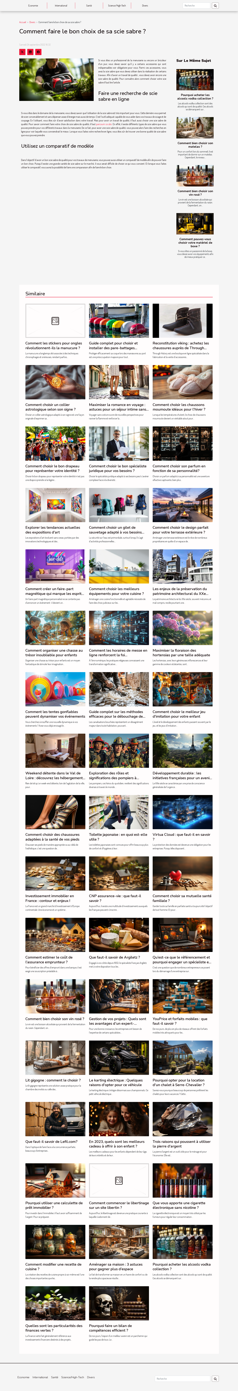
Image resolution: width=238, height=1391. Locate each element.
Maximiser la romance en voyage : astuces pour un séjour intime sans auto (117, 409)
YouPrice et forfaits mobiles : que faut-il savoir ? (180, 1021)
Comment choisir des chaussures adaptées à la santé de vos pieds (52, 837)
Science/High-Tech (117, 5)
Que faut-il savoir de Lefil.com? (51, 1141)
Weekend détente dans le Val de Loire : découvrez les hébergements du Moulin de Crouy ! (54, 778)
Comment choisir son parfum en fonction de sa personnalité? (179, 468)
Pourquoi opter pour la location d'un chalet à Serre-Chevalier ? (179, 1082)
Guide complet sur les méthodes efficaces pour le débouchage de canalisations (116, 716)
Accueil (22, 22)
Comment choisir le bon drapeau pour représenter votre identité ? (52, 468)
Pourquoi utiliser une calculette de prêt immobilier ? (54, 1205)
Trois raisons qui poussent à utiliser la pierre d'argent (182, 1144)
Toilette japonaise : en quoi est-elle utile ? (118, 837)
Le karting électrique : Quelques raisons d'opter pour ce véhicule (116, 1082)
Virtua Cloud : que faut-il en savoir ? (181, 837)
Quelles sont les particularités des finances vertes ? (53, 1328)
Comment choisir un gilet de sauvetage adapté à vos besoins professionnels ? (115, 532)
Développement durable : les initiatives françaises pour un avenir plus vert (182, 778)
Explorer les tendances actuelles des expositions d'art (52, 530)
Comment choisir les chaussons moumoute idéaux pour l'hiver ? (179, 407)
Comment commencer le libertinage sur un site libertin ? (119, 1205)
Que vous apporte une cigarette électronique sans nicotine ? (179, 1205)
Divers (145, 5)
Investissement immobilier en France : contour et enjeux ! (49, 898)
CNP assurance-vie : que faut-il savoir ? (115, 898)
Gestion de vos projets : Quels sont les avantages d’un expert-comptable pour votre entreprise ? (117, 1023)
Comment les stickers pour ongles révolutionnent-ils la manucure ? (53, 345)
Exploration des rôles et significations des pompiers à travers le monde (112, 778)
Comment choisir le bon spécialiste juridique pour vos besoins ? (117, 468)
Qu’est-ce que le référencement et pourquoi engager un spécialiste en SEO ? (182, 962)
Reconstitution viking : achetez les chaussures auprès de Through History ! (181, 348)
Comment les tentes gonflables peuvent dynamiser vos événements (55, 714)
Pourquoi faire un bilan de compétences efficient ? (110, 1328)
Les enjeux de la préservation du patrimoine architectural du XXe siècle (180, 593)
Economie (33, 5)
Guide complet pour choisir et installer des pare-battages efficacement (113, 348)
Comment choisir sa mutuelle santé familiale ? (182, 898)
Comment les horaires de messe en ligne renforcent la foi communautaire (118, 655)
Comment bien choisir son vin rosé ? (195, 193)
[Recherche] (196, 5)
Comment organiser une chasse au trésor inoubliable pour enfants (54, 653)
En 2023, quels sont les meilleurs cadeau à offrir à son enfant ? (116, 1144)
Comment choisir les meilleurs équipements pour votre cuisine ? (116, 591)
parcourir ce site (104, 124)
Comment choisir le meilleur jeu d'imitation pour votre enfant (179, 714)
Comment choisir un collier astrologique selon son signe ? (50, 407)
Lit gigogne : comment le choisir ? (53, 1080)
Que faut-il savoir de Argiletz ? (114, 957)
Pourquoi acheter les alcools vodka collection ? (195, 97)
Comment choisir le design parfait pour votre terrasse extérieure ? (180, 530)
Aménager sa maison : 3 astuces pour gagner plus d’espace (115, 1266)
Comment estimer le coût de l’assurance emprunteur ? (49, 959)
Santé (89, 5)
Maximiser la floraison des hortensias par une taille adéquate (181, 653)
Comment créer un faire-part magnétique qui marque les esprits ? (54, 593)
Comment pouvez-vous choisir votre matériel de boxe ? (195, 242)
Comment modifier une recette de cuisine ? (53, 1266)
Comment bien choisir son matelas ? (195, 145)
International (61, 5)
